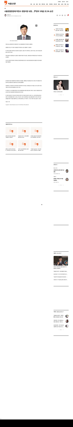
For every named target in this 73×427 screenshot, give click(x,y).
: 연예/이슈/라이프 (59, 312)
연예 (65, 4)
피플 (59, 4)
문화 (47, 4)
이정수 (8, 14)
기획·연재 (50, 4)
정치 (31, 4)
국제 (39, 4)
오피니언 (55, 4)
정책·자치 (43, 4)
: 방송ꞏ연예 (58, 253)
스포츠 (62, 4)
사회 (34, 4)
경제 (37, 4)
